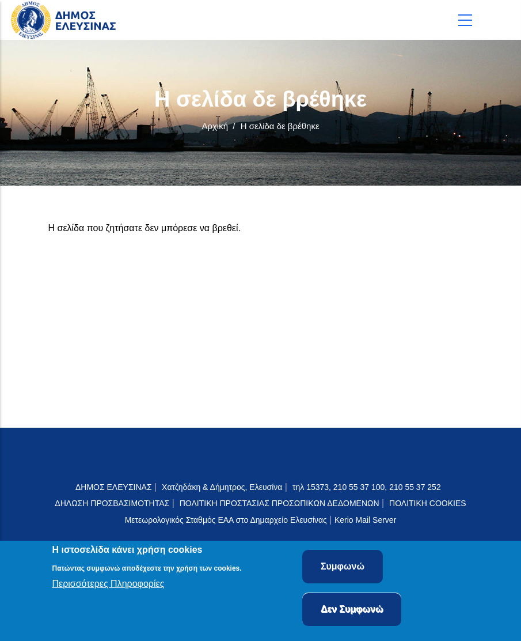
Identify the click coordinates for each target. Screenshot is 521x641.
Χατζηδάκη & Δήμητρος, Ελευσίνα (222, 487)
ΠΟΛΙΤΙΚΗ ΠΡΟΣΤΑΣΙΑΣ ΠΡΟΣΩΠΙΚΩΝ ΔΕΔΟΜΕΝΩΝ (279, 503)
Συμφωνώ (342, 569)
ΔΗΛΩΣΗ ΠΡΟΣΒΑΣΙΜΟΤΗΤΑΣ (112, 503)
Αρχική (214, 126)
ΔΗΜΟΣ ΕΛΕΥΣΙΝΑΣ (113, 487)
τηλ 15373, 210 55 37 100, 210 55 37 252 (367, 487)
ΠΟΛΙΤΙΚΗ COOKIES (427, 503)
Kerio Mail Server (365, 520)
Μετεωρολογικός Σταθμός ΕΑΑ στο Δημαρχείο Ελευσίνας (226, 520)
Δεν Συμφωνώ (352, 611)
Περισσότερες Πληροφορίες (108, 586)
